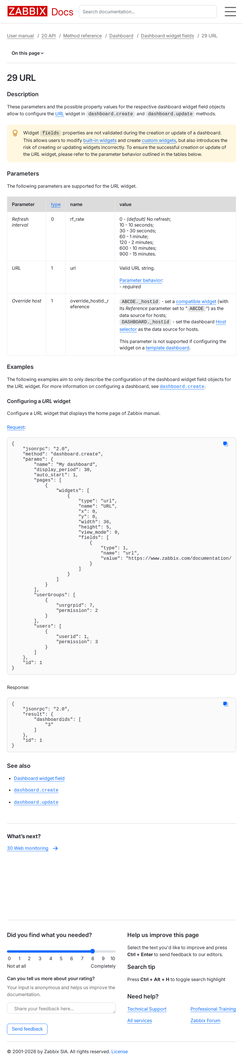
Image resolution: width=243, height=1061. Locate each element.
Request (15, 424)
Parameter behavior (140, 279)
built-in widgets (100, 139)
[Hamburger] (230, 11)
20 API (48, 36)
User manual (20, 36)
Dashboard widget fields (167, 36)
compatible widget (196, 300)
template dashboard (167, 345)
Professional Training (213, 1009)
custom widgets (159, 139)
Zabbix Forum (205, 1020)
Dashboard (121, 36)
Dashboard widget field (39, 837)
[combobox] (149, 11)
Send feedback (27, 1029)
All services (139, 1020)
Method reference (82, 36)
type (56, 203)
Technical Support (146, 1009)
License (119, 1051)
